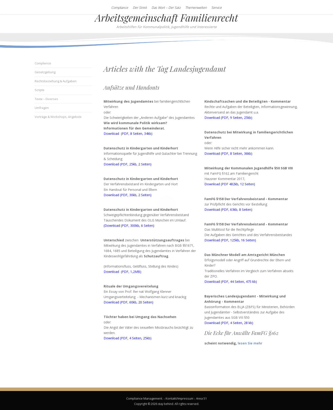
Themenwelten (196, 7)
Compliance (119, 7)
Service (216, 7)
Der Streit (140, 7)
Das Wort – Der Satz (166, 7)
